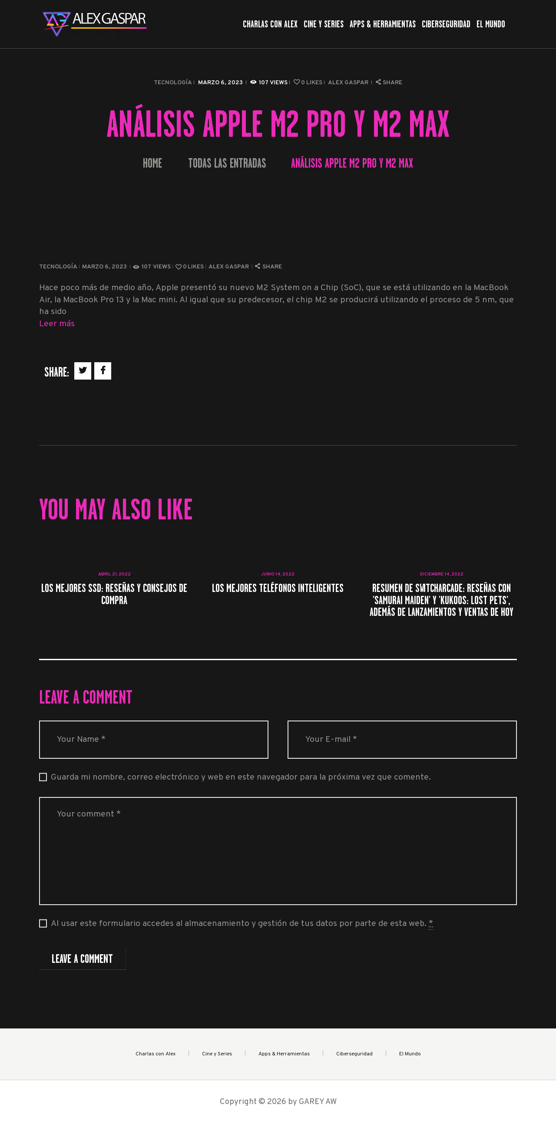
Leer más (57, 324)
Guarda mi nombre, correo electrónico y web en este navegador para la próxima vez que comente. (241, 777)
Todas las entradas (227, 163)
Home (152, 163)
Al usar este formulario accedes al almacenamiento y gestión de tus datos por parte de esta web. (242, 924)
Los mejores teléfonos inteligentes (278, 588)
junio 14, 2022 (278, 574)
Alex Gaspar (349, 82)
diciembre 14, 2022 (441, 574)
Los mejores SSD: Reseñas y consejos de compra (114, 594)
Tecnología (173, 82)
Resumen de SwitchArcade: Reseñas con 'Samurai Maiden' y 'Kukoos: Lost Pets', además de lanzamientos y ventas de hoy (441, 600)
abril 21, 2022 (114, 574)
